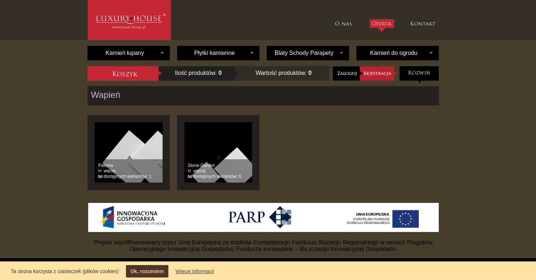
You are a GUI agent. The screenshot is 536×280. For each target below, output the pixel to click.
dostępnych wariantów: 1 (128, 176)
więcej (110, 170)
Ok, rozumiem (147, 271)
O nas (345, 20)
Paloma (105, 165)
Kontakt (423, 20)
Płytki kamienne (214, 53)
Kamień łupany (125, 53)
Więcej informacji (195, 271)
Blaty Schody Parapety (304, 53)
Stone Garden (201, 165)
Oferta (381, 25)
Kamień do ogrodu (394, 53)
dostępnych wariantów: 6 (217, 176)
